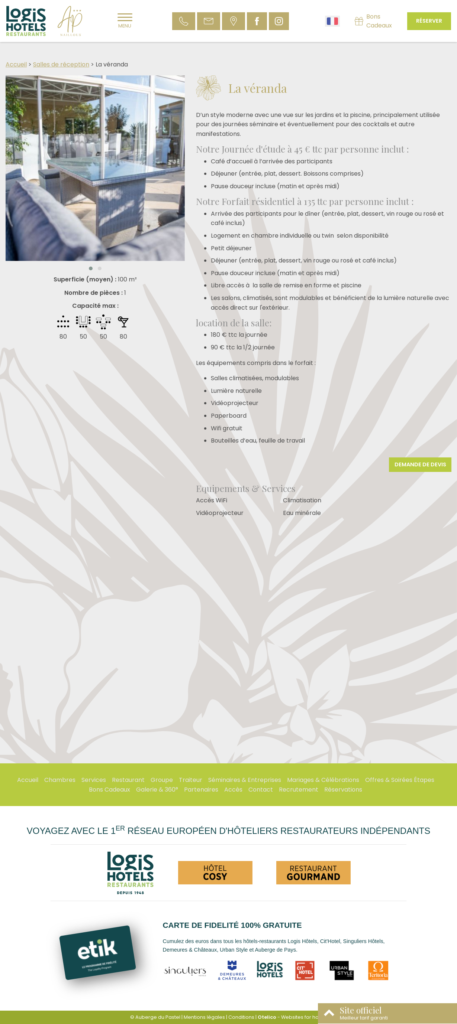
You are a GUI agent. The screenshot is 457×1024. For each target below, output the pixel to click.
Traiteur (190, 780)
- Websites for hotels (292, 1017)
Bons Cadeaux (109, 789)
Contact (260, 789)
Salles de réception (61, 64)
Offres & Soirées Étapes (399, 780)
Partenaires (201, 789)
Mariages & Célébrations (323, 780)
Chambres (59, 780)
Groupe (162, 780)
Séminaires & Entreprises (244, 780)
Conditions (241, 1017)
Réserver (429, 21)
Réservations (343, 789)
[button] (90, 268)
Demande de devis (420, 464)
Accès (233, 789)
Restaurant (128, 780)
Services (93, 780)
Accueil (16, 64)
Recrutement (298, 789)
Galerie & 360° (157, 789)
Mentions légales (204, 1017)
